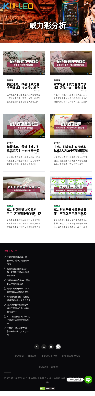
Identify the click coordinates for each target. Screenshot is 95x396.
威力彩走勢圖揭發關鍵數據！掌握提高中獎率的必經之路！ (70, 213)
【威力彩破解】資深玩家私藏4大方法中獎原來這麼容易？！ (71, 150)
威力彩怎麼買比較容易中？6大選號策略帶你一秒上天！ (24, 213)
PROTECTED (50, 389)
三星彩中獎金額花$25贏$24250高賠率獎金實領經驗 (18, 331)
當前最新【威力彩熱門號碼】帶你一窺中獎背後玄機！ (70, 88)
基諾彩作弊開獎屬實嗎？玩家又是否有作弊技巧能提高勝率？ (18, 308)
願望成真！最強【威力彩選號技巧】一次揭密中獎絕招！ (23, 150)
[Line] (88, 379)
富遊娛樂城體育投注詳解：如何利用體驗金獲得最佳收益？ (18, 272)
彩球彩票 (10, 80)
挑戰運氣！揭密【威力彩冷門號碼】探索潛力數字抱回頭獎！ (23, 88)
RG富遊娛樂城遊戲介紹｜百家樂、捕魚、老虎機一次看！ (18, 260)
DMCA (42, 389)
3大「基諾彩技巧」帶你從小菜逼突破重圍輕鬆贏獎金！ (18, 319)
